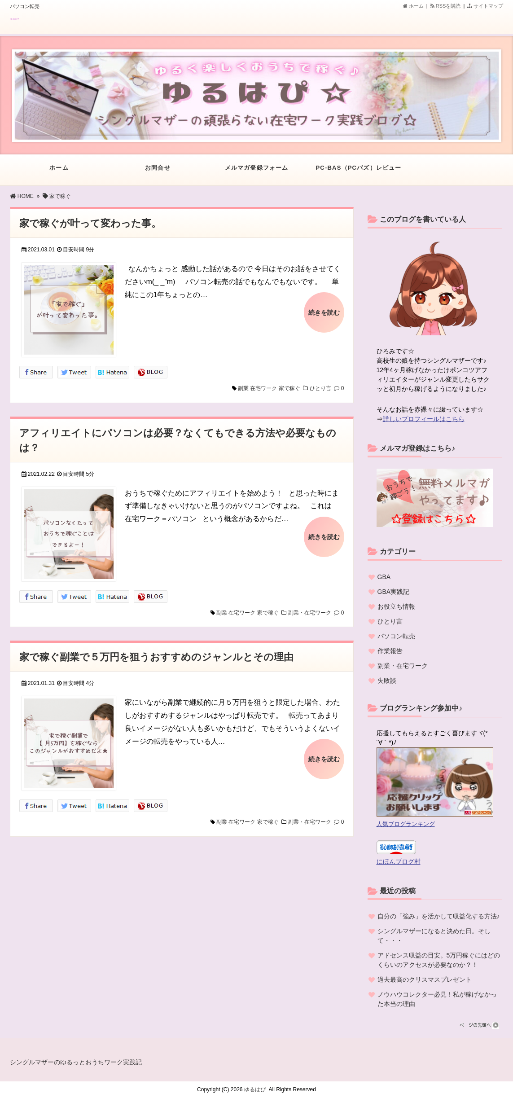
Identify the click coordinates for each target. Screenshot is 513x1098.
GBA (384, 576)
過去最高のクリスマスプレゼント (424, 979)
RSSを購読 (447, 6)
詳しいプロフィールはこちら (424, 418)
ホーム (413, 6)
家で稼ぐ (289, 388)
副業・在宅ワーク (309, 613)
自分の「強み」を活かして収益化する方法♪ (438, 916)
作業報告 (390, 650)
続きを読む (324, 312)
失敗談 (386, 680)
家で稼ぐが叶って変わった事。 (90, 223)
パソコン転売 (396, 636)
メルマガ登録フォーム (256, 172)
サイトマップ (485, 6)
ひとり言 (320, 388)
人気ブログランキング (406, 824)
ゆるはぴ (14, 19)
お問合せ (157, 172)
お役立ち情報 (396, 606)
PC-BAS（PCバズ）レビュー (359, 172)
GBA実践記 (393, 591)
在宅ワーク (263, 388)
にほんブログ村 (399, 861)
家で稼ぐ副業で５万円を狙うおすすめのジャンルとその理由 (156, 657)
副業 (243, 388)
